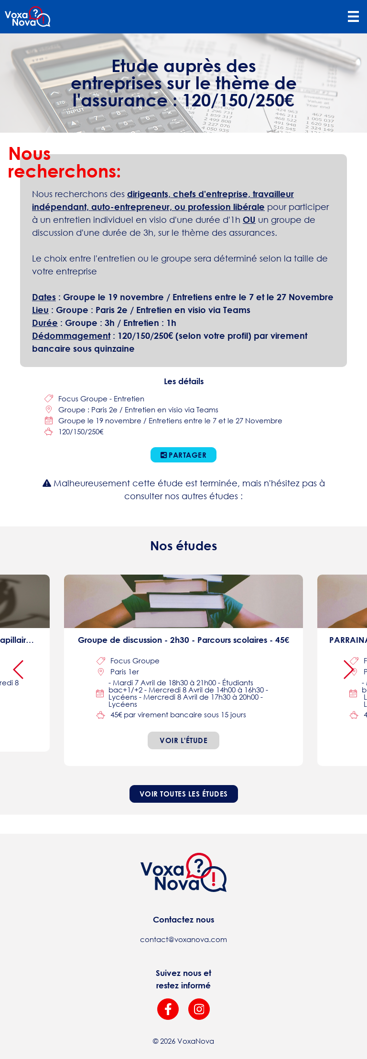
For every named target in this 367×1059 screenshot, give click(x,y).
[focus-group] (183, 670)
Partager (184, 455)
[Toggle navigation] (353, 16)
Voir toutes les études (184, 793)
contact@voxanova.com (183, 939)
